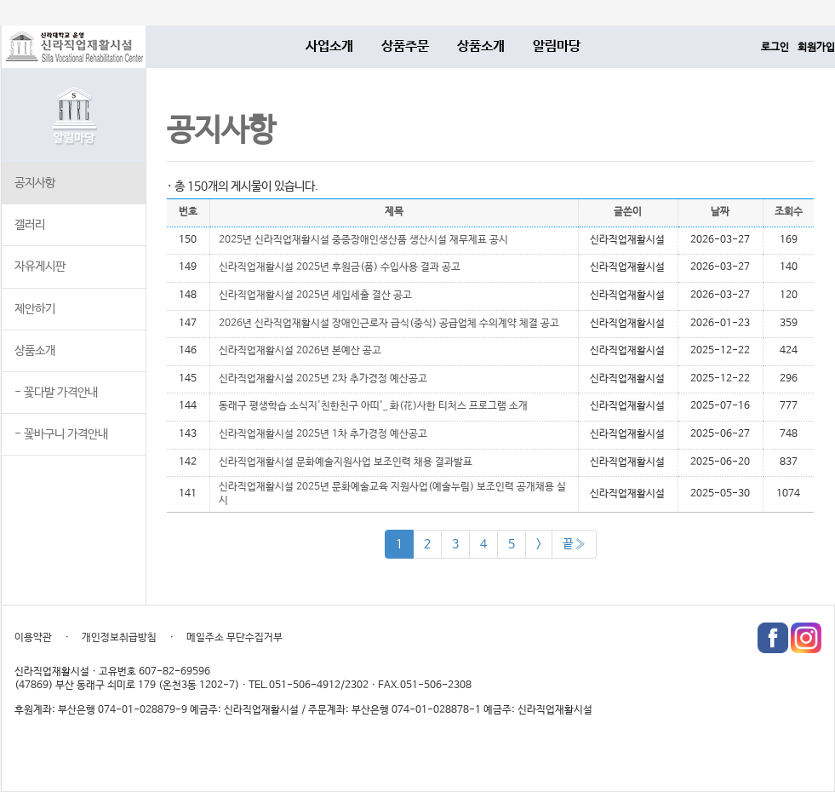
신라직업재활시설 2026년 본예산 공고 (300, 351)
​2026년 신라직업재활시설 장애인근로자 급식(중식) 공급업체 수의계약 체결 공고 (389, 324)
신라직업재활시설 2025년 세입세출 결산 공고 (315, 295)
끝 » (574, 544)
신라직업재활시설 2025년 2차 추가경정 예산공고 (323, 379)
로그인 (775, 48)
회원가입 (816, 48)
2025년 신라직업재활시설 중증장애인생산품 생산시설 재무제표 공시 (363, 240)
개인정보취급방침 (119, 638)
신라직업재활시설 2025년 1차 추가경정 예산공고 (323, 434)
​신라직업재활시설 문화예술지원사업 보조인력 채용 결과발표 (345, 462)
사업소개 (329, 46)
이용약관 (33, 638)
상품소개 (481, 46)
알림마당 (556, 46)
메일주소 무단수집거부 (234, 638)
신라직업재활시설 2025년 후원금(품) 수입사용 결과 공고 (339, 267)
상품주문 (405, 46)
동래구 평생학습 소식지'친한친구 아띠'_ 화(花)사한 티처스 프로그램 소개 (373, 406)
